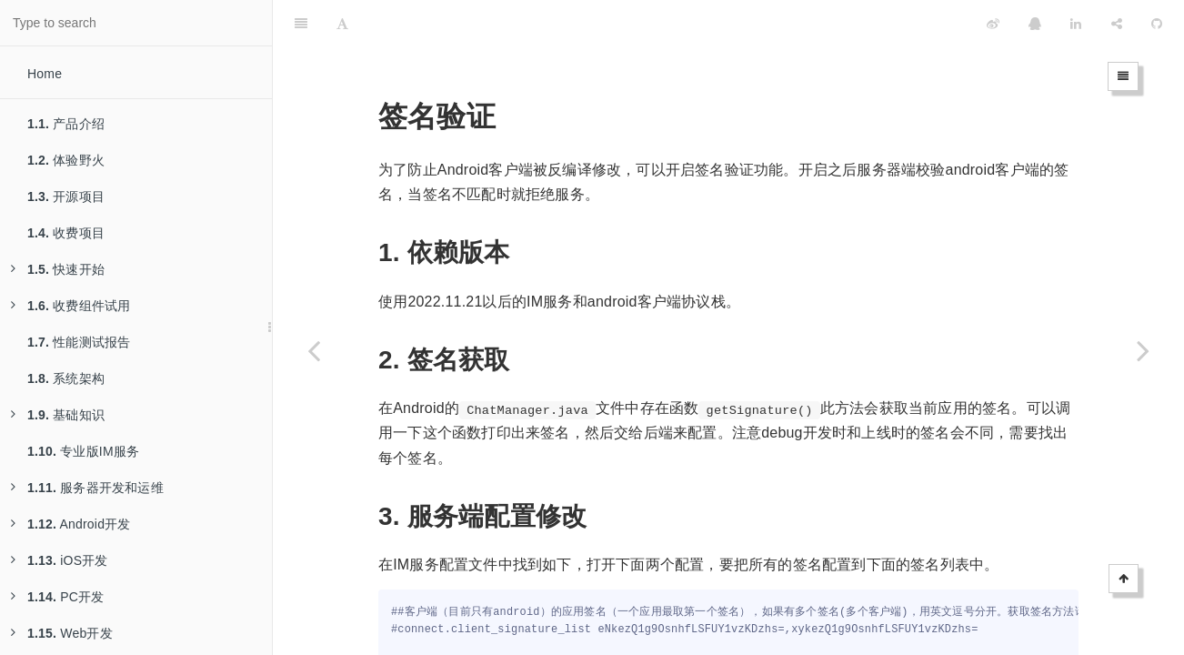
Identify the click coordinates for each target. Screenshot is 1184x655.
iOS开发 (59, 560)
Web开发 (62, 633)
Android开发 (71, 524)
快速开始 (58, 269)
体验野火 (66, 160)
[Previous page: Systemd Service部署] (314, 350)
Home (44, 73)
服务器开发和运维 (87, 487)
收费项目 (66, 233)
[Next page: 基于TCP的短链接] (1143, 350)
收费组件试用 (70, 305)
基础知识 (58, 415)
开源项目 (66, 196)
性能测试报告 (78, 342)
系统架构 (66, 378)
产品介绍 (66, 123)
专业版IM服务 (83, 451)
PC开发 (57, 597)
